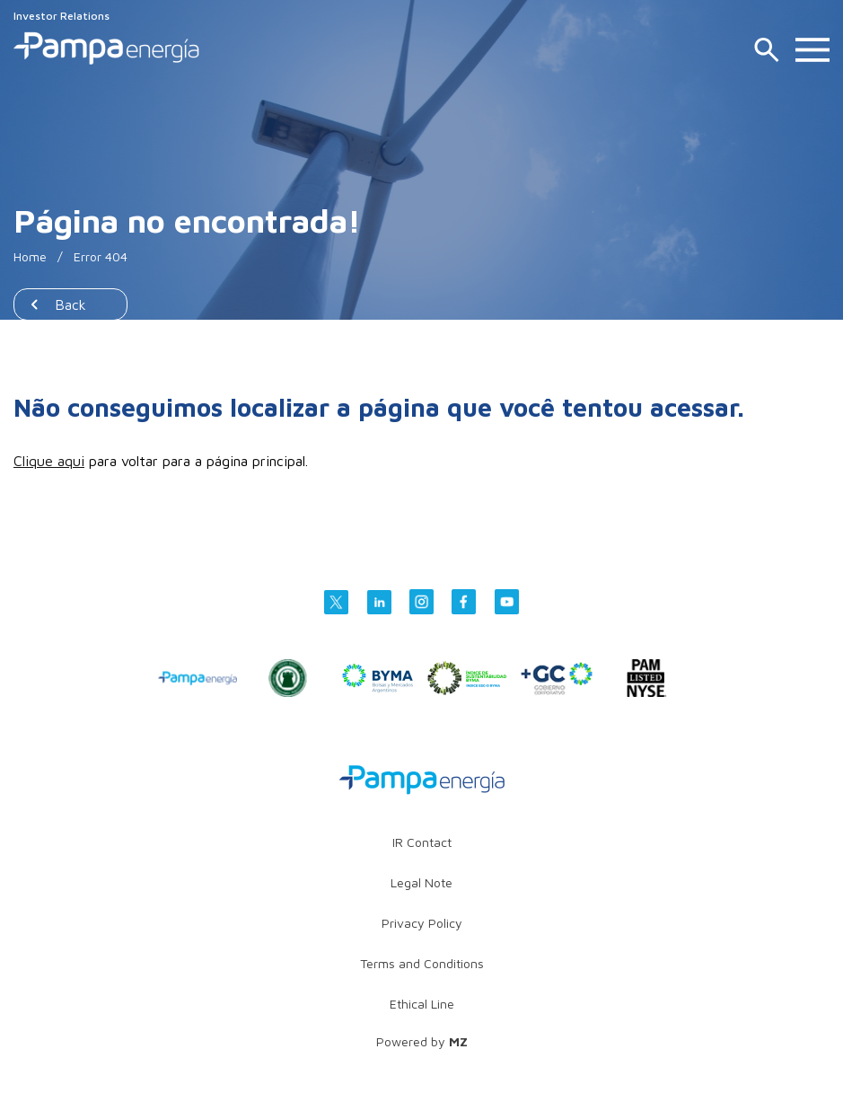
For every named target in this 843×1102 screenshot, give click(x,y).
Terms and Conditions (422, 963)
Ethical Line (422, 1003)
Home (30, 256)
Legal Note (421, 882)
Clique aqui (48, 461)
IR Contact (422, 842)
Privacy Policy (422, 922)
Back (70, 304)
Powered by (422, 1041)
